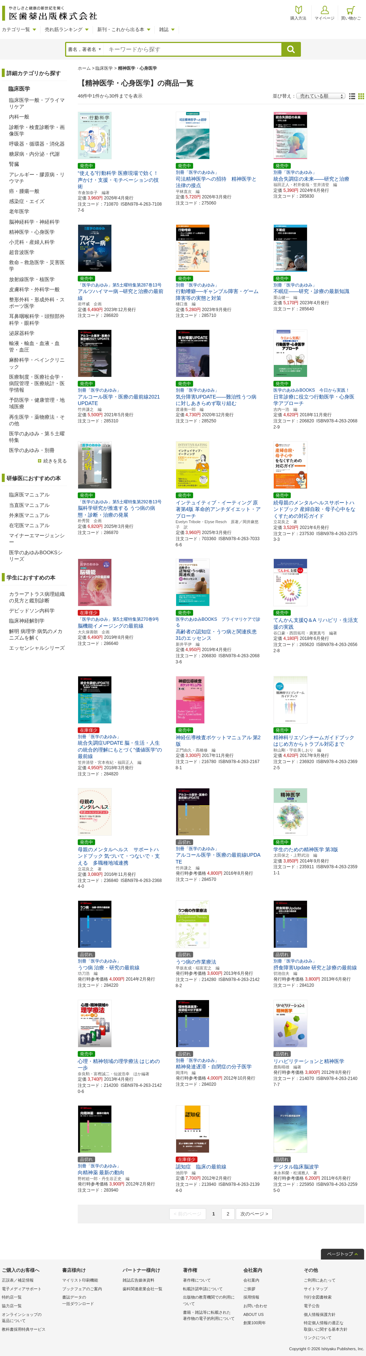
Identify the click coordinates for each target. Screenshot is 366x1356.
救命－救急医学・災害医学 (37, 265)
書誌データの (90, 1301)
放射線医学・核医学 (32, 279)
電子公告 (312, 1306)
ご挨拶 (249, 1289)
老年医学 (19, 211)
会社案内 (251, 1280)
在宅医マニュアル (29, 525)
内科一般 (19, 117)
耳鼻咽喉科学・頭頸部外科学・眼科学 (37, 319)
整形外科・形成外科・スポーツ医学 (37, 303)
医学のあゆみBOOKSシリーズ (36, 556)
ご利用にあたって (320, 1280)
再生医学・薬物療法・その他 (37, 420)
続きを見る (55, 461)
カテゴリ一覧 (16, 29)
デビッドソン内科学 (32, 611)
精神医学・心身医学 (32, 232)
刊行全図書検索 (318, 1297)
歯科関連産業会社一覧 (142, 1289)
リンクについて (318, 1337)
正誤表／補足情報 (18, 1280)
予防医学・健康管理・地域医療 (37, 403)
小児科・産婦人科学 (32, 242)
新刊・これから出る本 (120, 29)
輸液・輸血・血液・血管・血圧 (34, 346)
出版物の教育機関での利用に (211, 1301)
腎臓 (14, 164)
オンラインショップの (30, 1318)
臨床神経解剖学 (26, 621)
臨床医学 (104, 68)
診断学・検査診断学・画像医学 (37, 130)
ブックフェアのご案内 (82, 1289)
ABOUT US (253, 1314)
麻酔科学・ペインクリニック (37, 363)
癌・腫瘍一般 (24, 191)
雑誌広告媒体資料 (138, 1280)
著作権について (197, 1280)
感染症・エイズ (26, 201)
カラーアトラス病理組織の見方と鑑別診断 (37, 597)
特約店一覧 (12, 1297)
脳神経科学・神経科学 (34, 222)
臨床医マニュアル (29, 495)
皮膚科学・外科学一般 (34, 289)
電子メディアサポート (22, 1289)
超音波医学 (21, 252)
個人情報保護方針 (320, 1314)
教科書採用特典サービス (24, 1329)
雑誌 (164, 29)
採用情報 (251, 1297)
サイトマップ (316, 1289)
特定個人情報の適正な (332, 1327)
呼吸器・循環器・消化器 (37, 144)
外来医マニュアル (29, 515)
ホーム (84, 68)
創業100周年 (254, 1323)
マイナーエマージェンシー (37, 539)
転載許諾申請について (203, 1289)
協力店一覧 (12, 1306)
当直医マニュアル (29, 505)
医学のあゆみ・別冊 (32, 450)
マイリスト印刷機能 (80, 1280)
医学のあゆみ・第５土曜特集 (37, 437)
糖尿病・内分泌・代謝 (34, 154)
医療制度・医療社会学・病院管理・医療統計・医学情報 (37, 383)
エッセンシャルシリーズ (37, 648)
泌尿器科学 (21, 333)
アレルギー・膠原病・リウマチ (37, 178)
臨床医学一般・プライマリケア (37, 103)
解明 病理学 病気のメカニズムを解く (36, 634)
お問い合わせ (255, 1306)
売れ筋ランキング (63, 29)
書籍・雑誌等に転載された (211, 1316)
